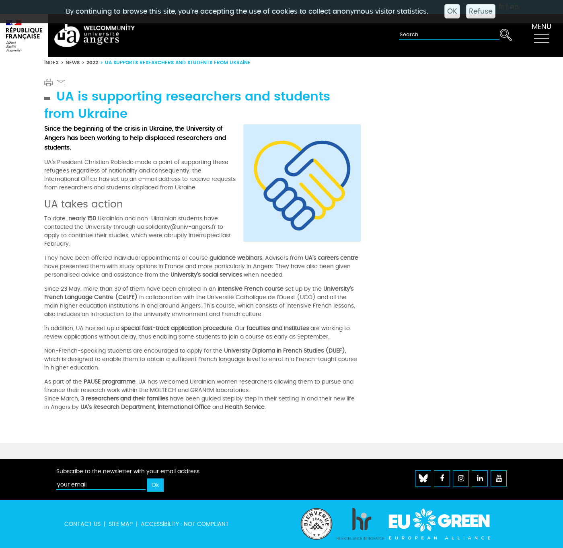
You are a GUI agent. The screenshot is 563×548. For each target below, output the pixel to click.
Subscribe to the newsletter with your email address (127, 471)
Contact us (82, 524)
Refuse (481, 11)
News (73, 62)
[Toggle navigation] (541, 35)
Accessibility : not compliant (185, 524)
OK (452, 11)
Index (51, 62)
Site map (121, 524)
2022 (92, 62)
